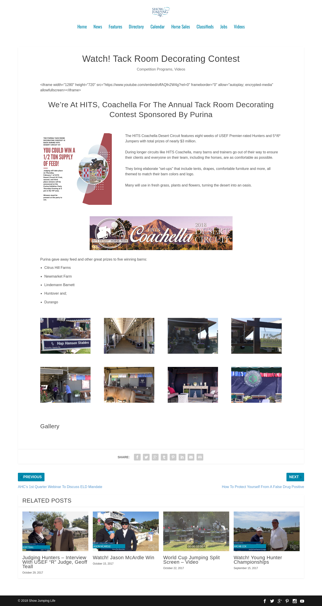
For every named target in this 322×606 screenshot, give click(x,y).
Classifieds (205, 25)
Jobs (223, 25)
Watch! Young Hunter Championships (258, 560)
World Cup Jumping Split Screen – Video (191, 560)
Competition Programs (154, 69)
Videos (239, 25)
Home (82, 25)
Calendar (157, 25)
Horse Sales (180, 25)
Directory (136, 25)
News (97, 25)
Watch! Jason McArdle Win (123, 557)
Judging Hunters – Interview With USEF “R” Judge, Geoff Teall (54, 562)
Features (115, 25)
